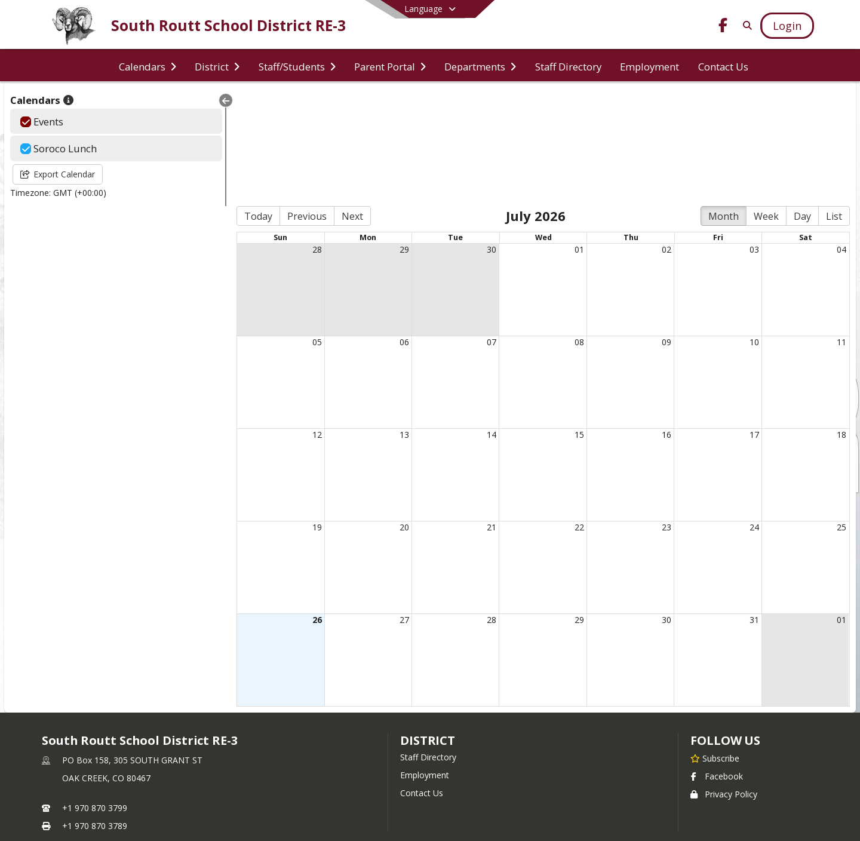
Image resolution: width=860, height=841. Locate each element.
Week (766, 103)
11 (841, 229)
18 (841, 321)
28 (285, 136)
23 (656, 414)
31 (749, 506)
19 (285, 414)
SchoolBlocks (447, 793)
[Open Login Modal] (787, 26)
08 (564, 229)
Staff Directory (428, 644)
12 (285, 321)
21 (470, 414)
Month (723, 103)
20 (378, 414)
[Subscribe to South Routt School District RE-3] (714, 645)
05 (285, 229)
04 (841, 136)
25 (841, 414)
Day (802, 103)
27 (378, 506)
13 (378, 321)
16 (656, 321)
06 (378, 229)
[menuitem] (147, 65)
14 (470, 321)
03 (749, 136)
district (427, 627)
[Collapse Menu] (189, 100)
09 (656, 229)
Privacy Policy (723, 681)
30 (470, 136)
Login (430, 757)
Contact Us (421, 680)
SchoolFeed (511, 793)
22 (564, 414)
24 (749, 414)
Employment (424, 662)
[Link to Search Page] (745, 25)
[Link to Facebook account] (723, 27)
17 (749, 321)
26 (285, 506)
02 (656, 136)
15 (564, 321)
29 (378, 136)
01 (564, 136)
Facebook (716, 663)
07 (470, 229)
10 (749, 229)
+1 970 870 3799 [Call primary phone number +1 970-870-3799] (94, 695)
